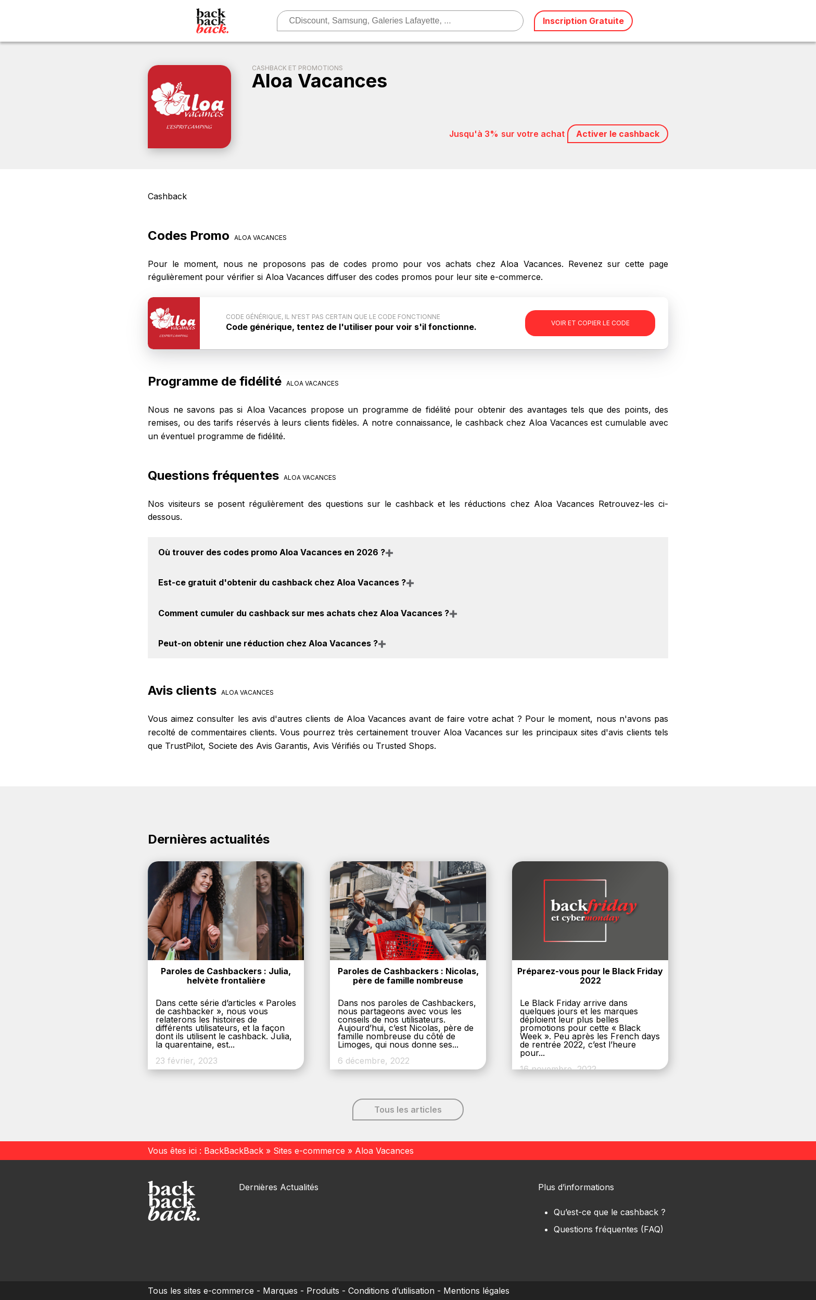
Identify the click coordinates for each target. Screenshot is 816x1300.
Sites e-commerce (309, 1150)
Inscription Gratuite (583, 21)
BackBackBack (233, 1150)
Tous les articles (408, 1109)
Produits (323, 1290)
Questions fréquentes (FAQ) (609, 1229)
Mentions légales (476, 1290)
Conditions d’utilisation (391, 1290)
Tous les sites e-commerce (201, 1290)
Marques (280, 1290)
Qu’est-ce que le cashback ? (610, 1212)
